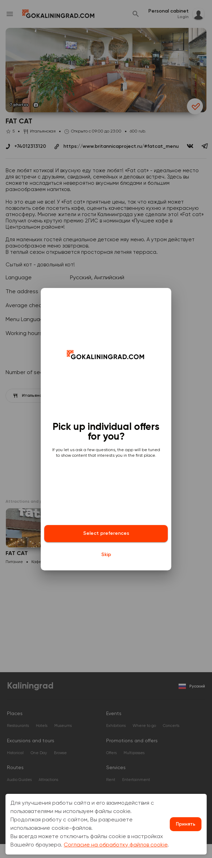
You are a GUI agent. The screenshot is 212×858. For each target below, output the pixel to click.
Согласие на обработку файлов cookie (115, 845)
